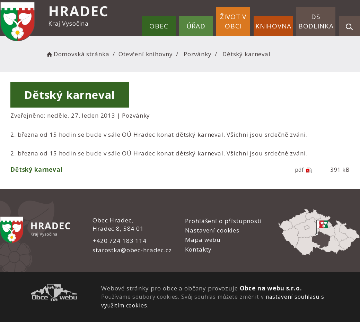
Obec (158, 26)
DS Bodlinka (316, 21)
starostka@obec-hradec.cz (132, 250)
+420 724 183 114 (120, 241)
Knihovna (273, 26)
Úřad (195, 26)
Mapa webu (203, 240)
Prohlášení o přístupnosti (223, 221)
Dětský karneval (36, 169)
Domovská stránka (77, 54)
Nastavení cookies (212, 230)
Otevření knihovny (145, 54)
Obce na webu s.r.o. (270, 288)
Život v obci (233, 21)
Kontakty (198, 249)
